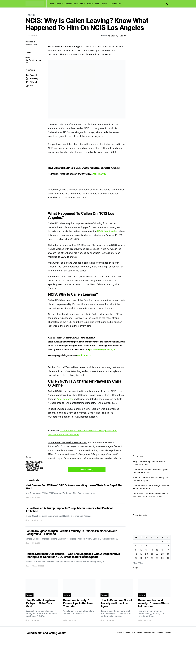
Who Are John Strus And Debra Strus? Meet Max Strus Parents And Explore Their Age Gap (34, 466)
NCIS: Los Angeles (107, 231)
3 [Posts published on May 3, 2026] (167, 541)
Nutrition (90, 4)
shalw (28, 58)
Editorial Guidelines (123, 633)
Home (52, 4)
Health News (78, 4)
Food (97, 4)
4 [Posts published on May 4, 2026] (135, 545)
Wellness (29, 595)
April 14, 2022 (99, 173)
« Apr (135, 567)
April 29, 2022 (84, 355)
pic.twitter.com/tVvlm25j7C (102, 349)
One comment (32, 36)
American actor (65, 399)
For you (104, 4)
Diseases (68, 4)
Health (58, 4)
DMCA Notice (137, 633)
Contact (167, 633)
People (30, 15)
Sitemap (159, 633)
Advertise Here (115, 4)
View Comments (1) (86, 469)
